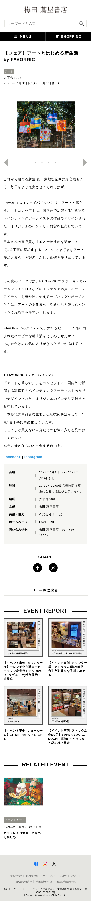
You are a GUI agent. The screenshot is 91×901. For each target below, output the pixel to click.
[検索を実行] (80, 24)
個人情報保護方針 (24, 881)
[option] (45, 125)
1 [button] (35, 163)
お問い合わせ (16, 876)
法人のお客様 (32, 876)
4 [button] (55, 163)
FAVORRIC (47, 522)
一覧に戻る (48, 590)
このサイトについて (69, 876)
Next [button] (87, 162)
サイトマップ (49, 876)
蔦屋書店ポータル (44, 881)
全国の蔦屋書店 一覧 (66, 881)
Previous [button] (4, 162)
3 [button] (49, 163)
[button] (23, 36)
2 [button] (42, 163)
